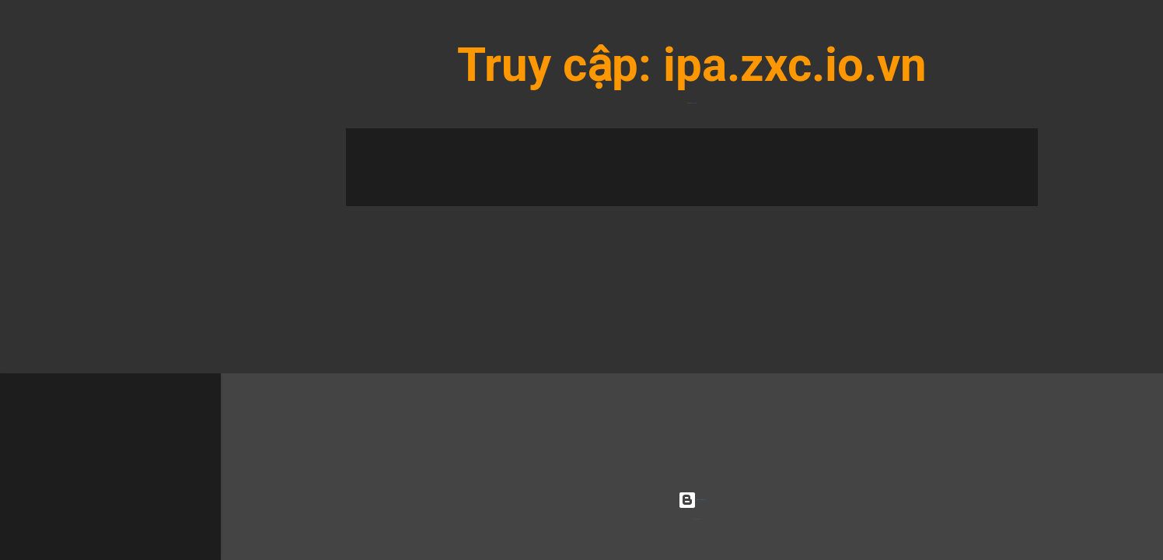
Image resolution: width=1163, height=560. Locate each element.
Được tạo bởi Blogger (691, 499)
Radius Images (697, 519)
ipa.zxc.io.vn (795, 65)
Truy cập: (560, 65)
